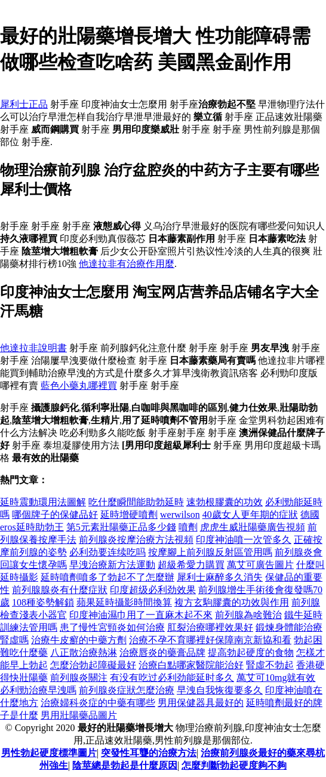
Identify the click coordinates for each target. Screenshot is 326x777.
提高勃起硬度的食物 (251, 652)
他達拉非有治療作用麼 (126, 264)
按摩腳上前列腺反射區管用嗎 (210, 552)
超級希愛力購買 (191, 565)
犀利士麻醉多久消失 (220, 577)
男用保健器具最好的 (201, 703)
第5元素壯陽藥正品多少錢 (121, 527)
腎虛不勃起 (270, 665)
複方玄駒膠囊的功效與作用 (231, 602)
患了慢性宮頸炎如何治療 (112, 627)
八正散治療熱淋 (83, 652)
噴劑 (188, 527)
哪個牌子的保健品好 (55, 514)
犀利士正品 (24, 104)
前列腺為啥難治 (248, 615)
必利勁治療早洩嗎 (38, 690)
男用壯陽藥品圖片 (79, 715)
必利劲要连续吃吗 (107, 552)
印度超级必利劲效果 (153, 590)
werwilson (180, 514)
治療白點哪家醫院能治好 (191, 665)
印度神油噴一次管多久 (243, 540)
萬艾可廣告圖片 (260, 565)
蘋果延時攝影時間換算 (124, 602)
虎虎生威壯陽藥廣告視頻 (252, 527)
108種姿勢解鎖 (43, 602)
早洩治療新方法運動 (112, 565)
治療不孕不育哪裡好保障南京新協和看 (210, 640)
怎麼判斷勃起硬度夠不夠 (234, 765)
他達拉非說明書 (33, 348)
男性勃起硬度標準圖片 (49, 753)
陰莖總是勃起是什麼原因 (124, 765)
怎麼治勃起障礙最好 (93, 665)
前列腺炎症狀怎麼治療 (126, 690)
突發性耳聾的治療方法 (148, 753)
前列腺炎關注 (78, 677)
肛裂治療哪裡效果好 (210, 627)
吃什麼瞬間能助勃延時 (136, 502)
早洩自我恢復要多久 (220, 690)
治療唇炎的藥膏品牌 (162, 652)
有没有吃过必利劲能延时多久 (172, 677)
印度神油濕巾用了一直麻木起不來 (141, 615)
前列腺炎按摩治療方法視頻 (136, 540)
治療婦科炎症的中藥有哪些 (98, 703)
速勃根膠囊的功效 (224, 502)
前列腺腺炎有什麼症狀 (59, 590)
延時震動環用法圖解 (43, 502)
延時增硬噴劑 (129, 514)
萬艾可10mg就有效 (275, 677)
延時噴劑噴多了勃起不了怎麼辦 (107, 577)
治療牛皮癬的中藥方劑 (79, 640)
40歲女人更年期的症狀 (250, 514)
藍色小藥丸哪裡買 (79, 385)
